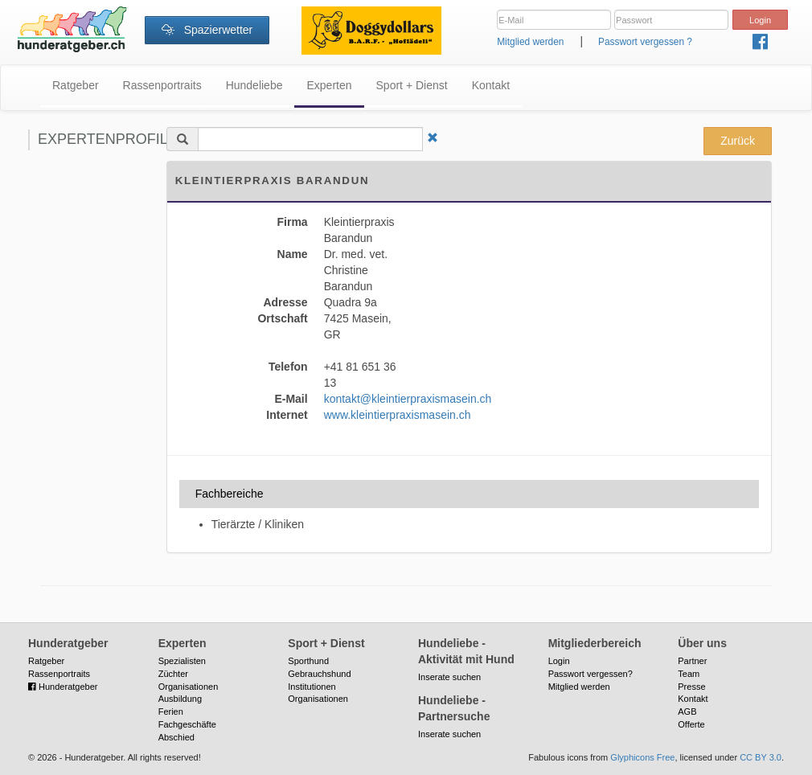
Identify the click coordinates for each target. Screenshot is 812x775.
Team (688, 674)
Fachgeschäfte (187, 724)
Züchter (173, 674)
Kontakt (491, 85)
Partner (692, 661)
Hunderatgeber (62, 686)
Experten (328, 85)
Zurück (737, 140)
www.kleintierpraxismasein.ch (397, 414)
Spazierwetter (207, 29)
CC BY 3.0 (760, 757)
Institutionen (311, 686)
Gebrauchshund (319, 674)
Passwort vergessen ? (645, 41)
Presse (691, 686)
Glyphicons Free (642, 757)
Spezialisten (182, 661)
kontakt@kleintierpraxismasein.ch (408, 398)
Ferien (170, 711)
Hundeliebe (254, 85)
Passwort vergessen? (590, 674)
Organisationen (188, 686)
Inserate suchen (449, 677)
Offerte (691, 724)
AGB (687, 711)
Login (559, 661)
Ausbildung (180, 698)
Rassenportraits (162, 85)
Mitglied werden (530, 41)
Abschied (176, 737)
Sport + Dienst (412, 85)
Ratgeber (75, 85)
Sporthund (308, 661)
